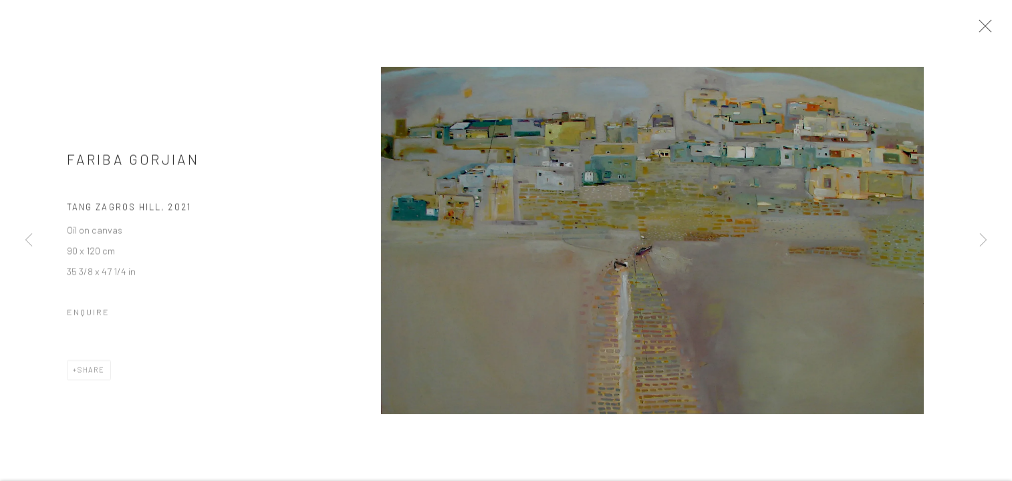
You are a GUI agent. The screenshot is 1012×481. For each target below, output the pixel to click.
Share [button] (91, 374)
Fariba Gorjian (133, 164)
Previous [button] (28, 240)
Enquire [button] (88, 316)
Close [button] (988, 30)
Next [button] (983, 240)
